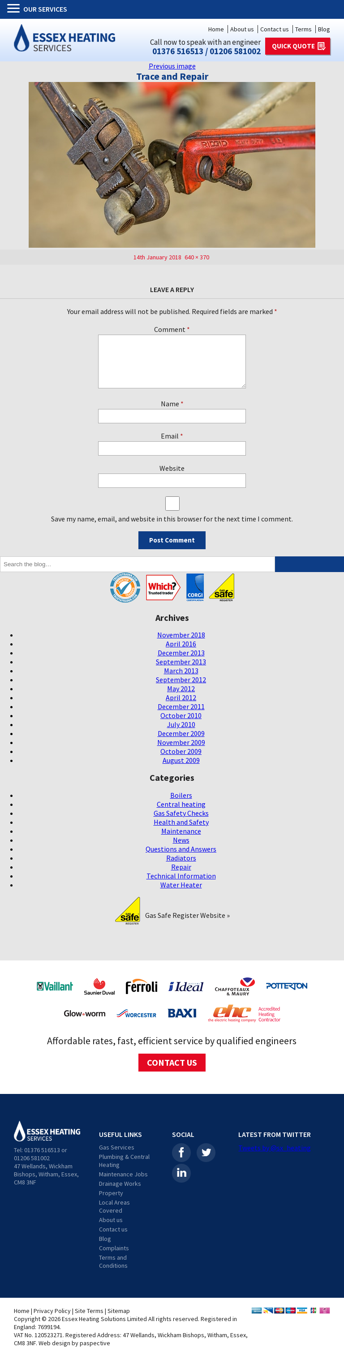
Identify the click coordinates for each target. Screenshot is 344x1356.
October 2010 (181, 715)
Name (172, 403)
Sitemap (119, 1311)
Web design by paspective (74, 1343)
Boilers (181, 795)
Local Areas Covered (114, 1206)
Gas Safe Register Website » (187, 915)
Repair (181, 866)
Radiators (181, 857)
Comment (172, 329)
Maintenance (181, 831)
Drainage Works (120, 1184)
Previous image (172, 65)
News (181, 839)
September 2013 (181, 661)
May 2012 (181, 688)
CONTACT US (172, 1062)
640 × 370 (197, 257)
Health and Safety (181, 822)
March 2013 (181, 670)
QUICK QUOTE (293, 46)
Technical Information (181, 875)
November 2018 (181, 634)
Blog (324, 29)
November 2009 (181, 742)
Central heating (181, 804)
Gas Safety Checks (181, 813)
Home (216, 29)
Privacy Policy (52, 1311)
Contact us (274, 29)
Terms (303, 29)
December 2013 (181, 652)
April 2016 (181, 643)
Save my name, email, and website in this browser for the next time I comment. (172, 518)
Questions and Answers (181, 848)
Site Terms (89, 1311)
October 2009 (181, 751)
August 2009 (181, 760)
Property (111, 1193)
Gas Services (116, 1147)
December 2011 (181, 706)
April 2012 (181, 697)
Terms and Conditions (113, 1261)
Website (172, 468)
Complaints (114, 1248)
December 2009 (181, 733)
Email (172, 435)
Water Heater (181, 884)
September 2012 (181, 679)
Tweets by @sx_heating (274, 1147)
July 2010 (181, 724)
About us (242, 29)
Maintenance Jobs (123, 1174)
